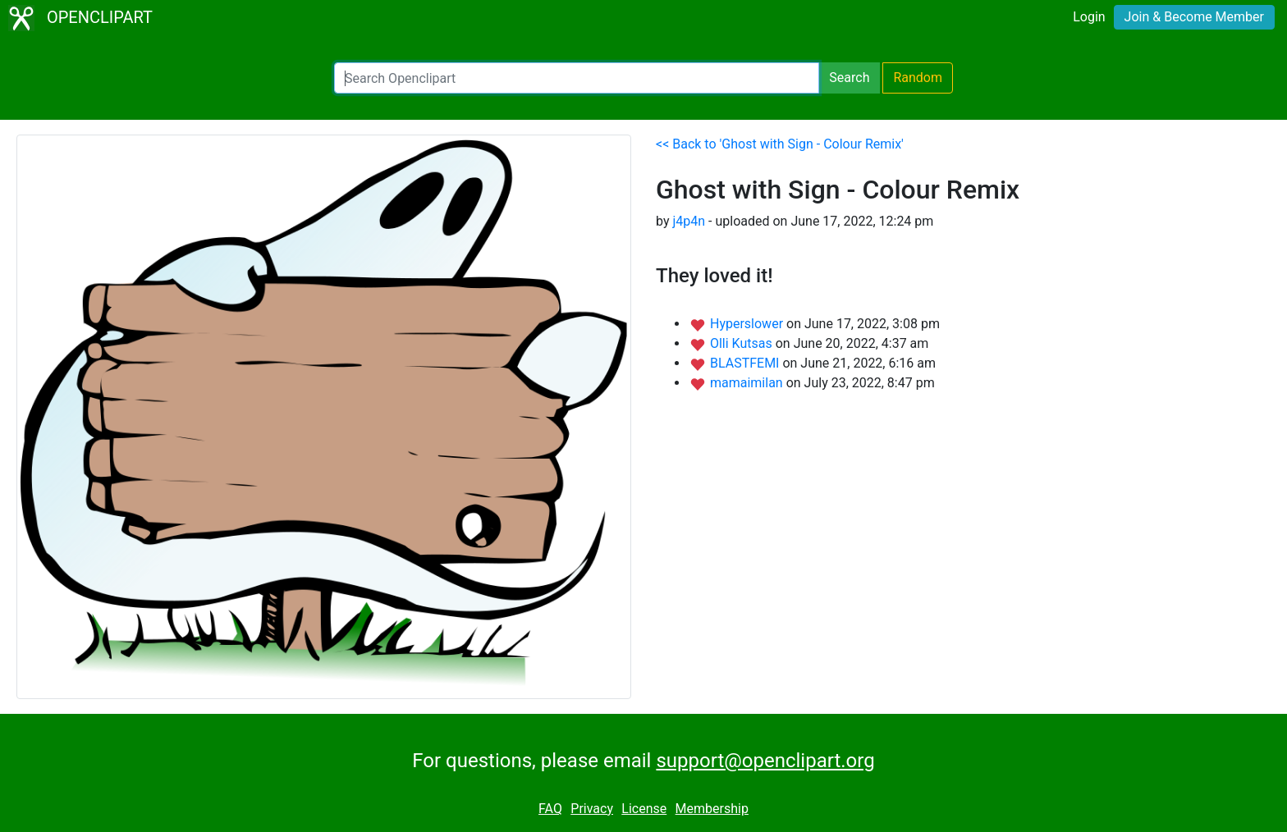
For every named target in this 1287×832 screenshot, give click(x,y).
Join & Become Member (1194, 17)
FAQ (550, 808)
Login (1089, 17)
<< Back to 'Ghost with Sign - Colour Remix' (780, 144)
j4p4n (688, 221)
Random (917, 77)
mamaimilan (748, 383)
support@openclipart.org (765, 760)
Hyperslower (748, 323)
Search (849, 77)
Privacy (591, 808)
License (643, 808)
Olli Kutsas (743, 343)
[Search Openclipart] (576, 78)
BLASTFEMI (746, 363)
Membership (712, 808)
